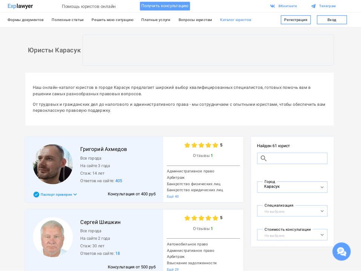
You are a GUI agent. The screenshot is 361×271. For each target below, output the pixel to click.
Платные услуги (155, 19)
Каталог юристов (235, 19)
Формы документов (26, 19)
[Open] (322, 187)
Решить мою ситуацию (112, 19)
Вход (331, 20)
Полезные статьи (68, 19)
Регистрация (295, 20)
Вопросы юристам (195, 19)
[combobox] (287, 186)
